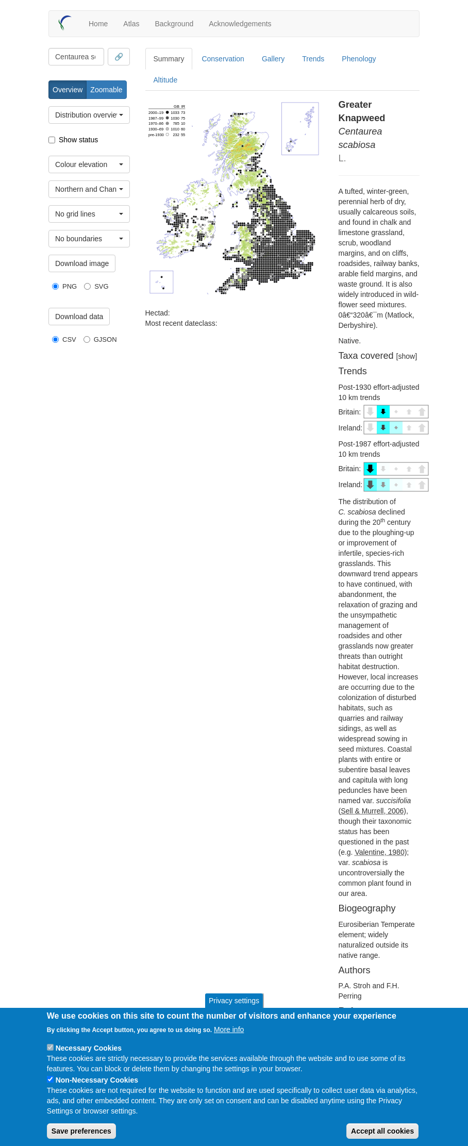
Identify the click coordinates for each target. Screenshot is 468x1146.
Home (98, 24)
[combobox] (76, 56)
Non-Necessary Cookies (97, 1080)
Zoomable (106, 90)
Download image (82, 263)
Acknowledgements (240, 24)
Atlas (131, 24)
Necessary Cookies (89, 1048)
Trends (313, 59)
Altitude (166, 80)
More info (229, 1029)
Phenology (359, 59)
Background (174, 24)
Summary (169, 59)
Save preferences (81, 1131)
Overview (67, 90)
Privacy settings (234, 1000)
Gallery (273, 59)
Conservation (223, 59)
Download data (79, 316)
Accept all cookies (382, 1131)
